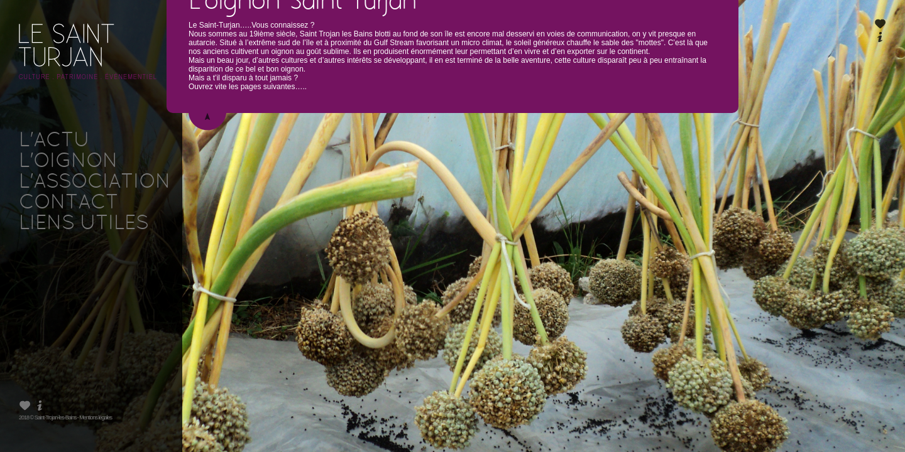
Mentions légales (95, 417)
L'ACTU (54, 141)
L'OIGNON (68, 162)
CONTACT (68, 203)
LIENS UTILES (83, 224)
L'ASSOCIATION (94, 182)
